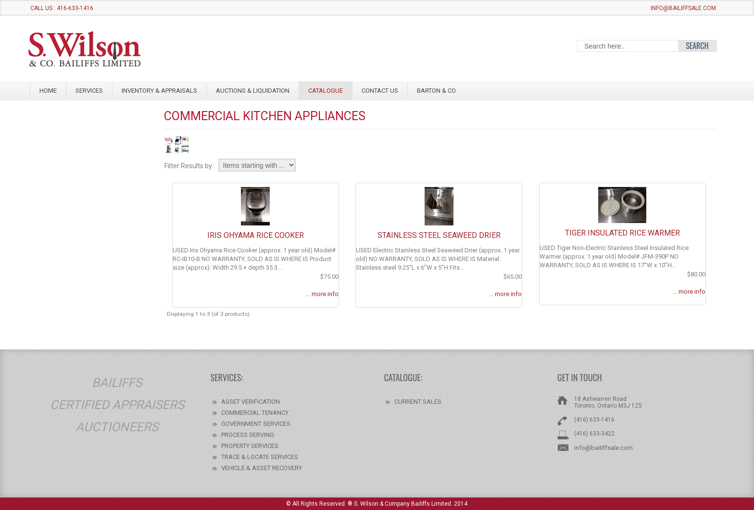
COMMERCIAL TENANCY (255, 412)
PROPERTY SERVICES (249, 445)
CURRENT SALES (417, 401)
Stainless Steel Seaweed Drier (439, 235)
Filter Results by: (189, 166)
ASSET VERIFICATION (250, 401)
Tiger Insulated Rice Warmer (622, 232)
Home (48, 90)
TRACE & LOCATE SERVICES (259, 456)
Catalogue (325, 90)
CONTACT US (380, 90)
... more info (322, 294)
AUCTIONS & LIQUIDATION (252, 90)
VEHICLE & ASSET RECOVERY (261, 468)
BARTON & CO (436, 90)
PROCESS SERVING (247, 434)
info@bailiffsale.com (683, 8)
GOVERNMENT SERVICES (255, 423)
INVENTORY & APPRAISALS (159, 90)
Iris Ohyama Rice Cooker (255, 235)
